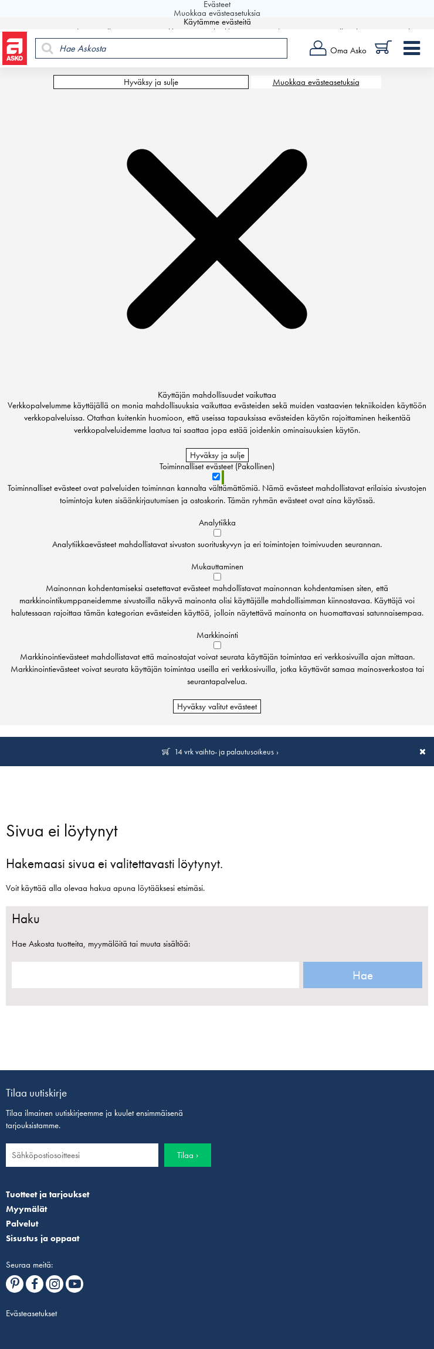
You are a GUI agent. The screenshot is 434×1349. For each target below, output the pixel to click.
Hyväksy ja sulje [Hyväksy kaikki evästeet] (151, 82)
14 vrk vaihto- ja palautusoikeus (224, 751)
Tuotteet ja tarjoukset (47, 1194)
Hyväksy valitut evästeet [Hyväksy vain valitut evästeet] (217, 706)
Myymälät (26, 1209)
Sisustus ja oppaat (42, 1238)
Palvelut (22, 1224)
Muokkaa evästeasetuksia (316, 82)
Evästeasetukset (31, 1313)
